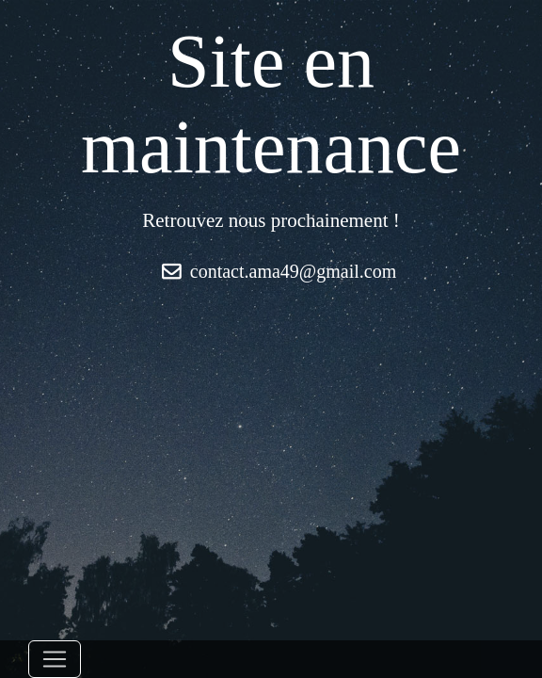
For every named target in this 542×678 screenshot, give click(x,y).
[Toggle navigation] (54, 659)
